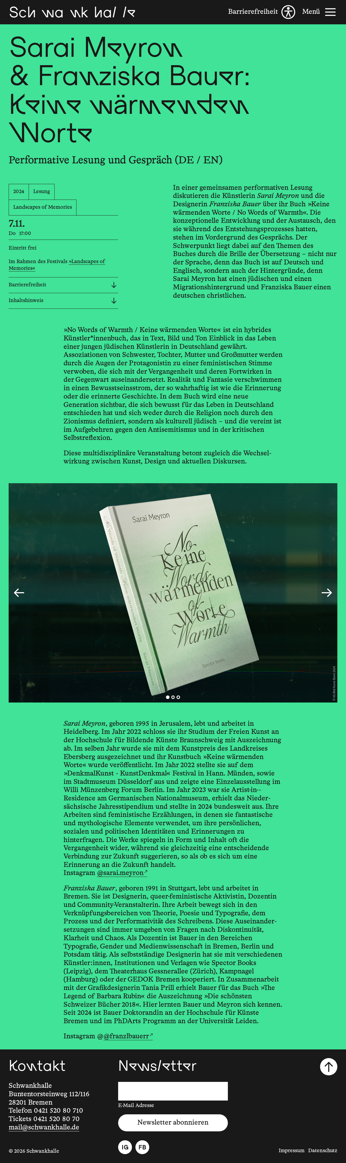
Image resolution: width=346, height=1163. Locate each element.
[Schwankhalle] (72, 12)
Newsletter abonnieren (172, 1122)
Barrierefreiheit (63, 285)
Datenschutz (322, 1150)
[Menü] (319, 12)
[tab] (167, 697)
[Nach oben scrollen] (328, 1066)
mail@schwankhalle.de (44, 1127)
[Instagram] (125, 1147)
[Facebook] (142, 1147)
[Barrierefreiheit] (261, 12)
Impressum (292, 1150)
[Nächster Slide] (327, 593)
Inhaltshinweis (63, 301)
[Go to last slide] (19, 593)
